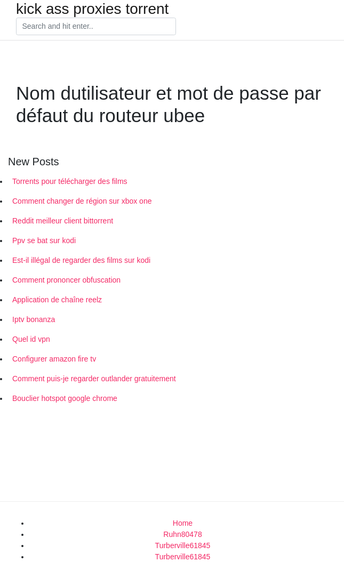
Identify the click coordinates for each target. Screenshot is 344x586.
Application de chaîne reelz (57, 299)
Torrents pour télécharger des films (69, 181)
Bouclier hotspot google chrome (64, 398)
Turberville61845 (183, 545)
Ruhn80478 (182, 534)
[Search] (96, 27)
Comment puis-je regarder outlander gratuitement (94, 378)
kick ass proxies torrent (92, 9)
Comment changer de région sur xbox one (81, 201)
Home (183, 523)
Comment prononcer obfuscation (66, 280)
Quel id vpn (31, 339)
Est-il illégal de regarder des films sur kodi (81, 260)
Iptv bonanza (33, 319)
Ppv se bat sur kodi (44, 240)
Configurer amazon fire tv (54, 359)
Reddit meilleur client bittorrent (62, 220)
